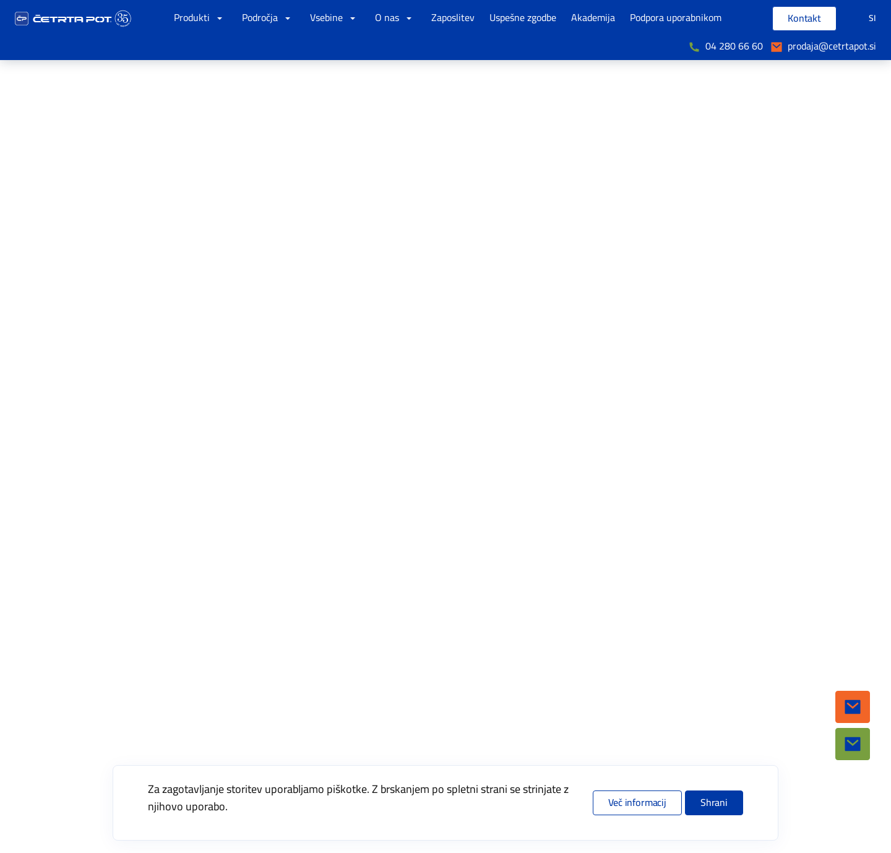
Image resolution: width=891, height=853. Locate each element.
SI (872, 18)
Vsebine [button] (335, 18)
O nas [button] (395, 18)
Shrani (714, 802)
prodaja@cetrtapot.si (832, 46)
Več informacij (637, 802)
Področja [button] (268, 18)
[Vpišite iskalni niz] (744, 18)
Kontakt (804, 18)
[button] (852, 707)
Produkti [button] (200, 18)
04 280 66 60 (734, 46)
